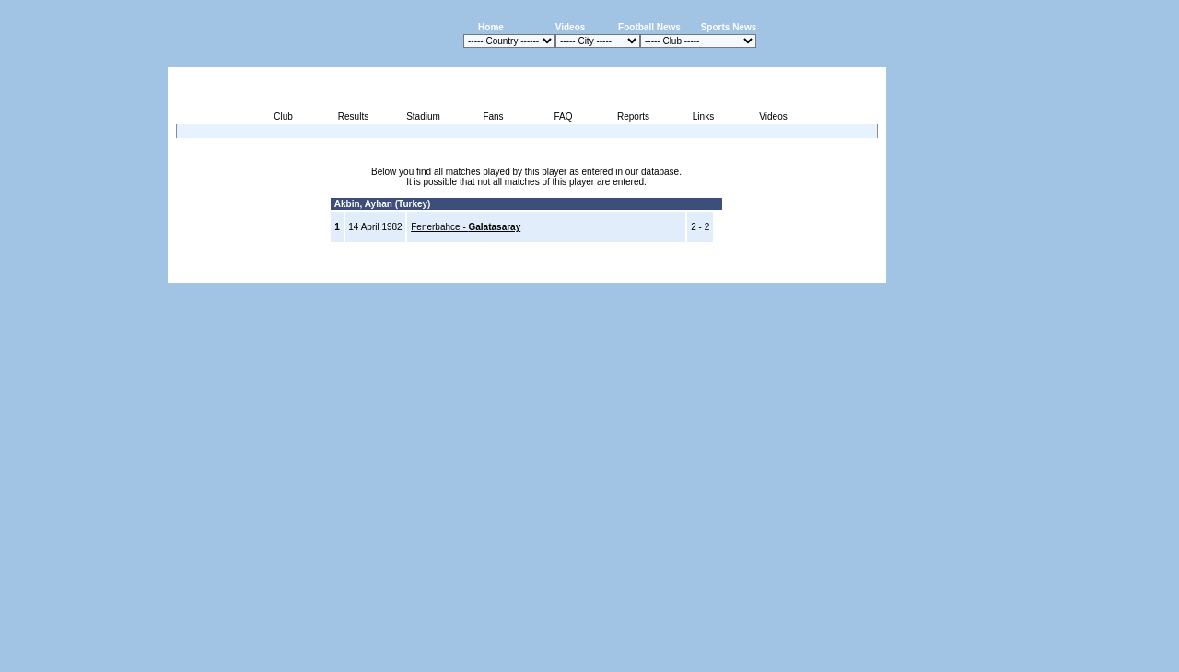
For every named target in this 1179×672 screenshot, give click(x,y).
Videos (570, 27)
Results (353, 116)
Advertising (664, 272)
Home (491, 27)
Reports (633, 116)
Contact (854, 272)
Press (713, 272)
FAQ (563, 116)
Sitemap (809, 272)
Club (283, 116)
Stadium (423, 116)
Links (703, 116)
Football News (649, 27)
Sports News (729, 27)
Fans (493, 116)
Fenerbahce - (465, 227)
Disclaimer (758, 272)
